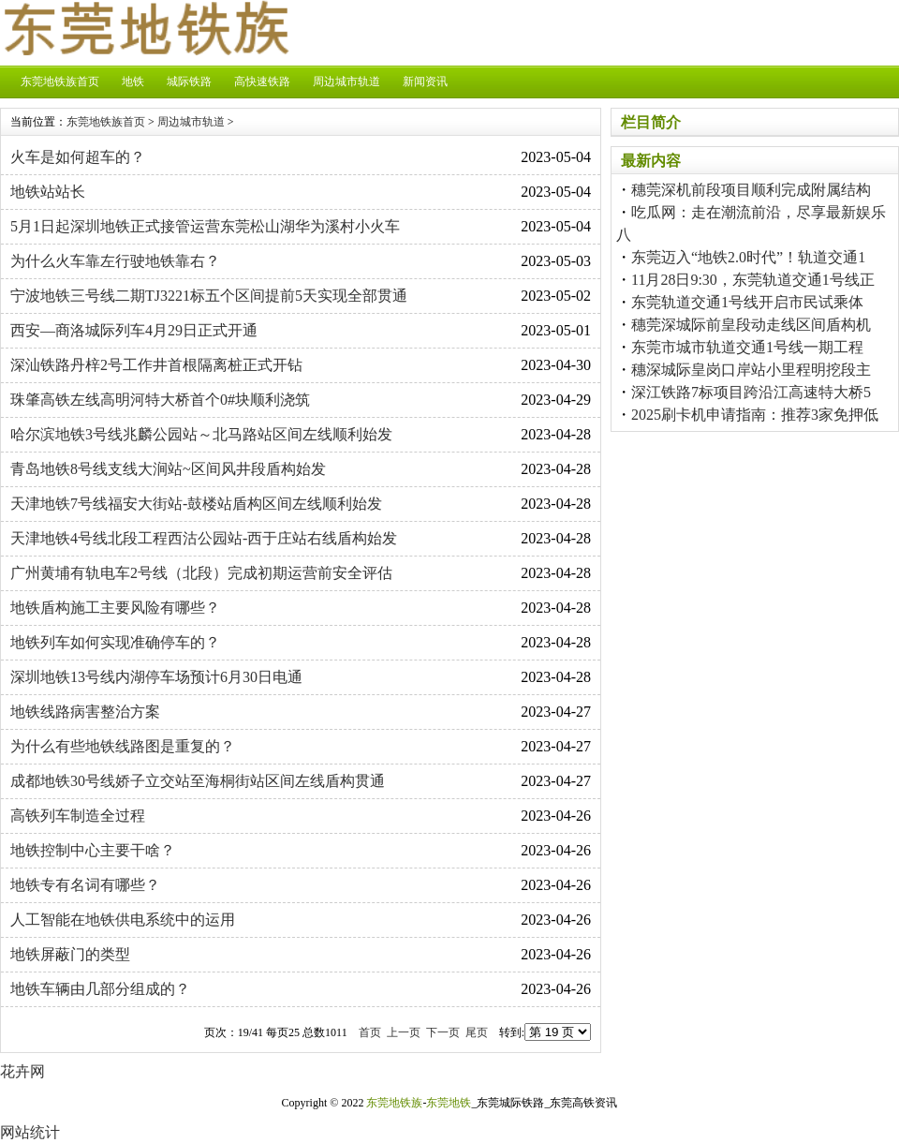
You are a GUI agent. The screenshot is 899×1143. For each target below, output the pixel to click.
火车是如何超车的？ (77, 157)
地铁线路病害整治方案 (85, 712)
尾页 (476, 1032)
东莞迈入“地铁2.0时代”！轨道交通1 (748, 257)
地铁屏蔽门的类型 (70, 954)
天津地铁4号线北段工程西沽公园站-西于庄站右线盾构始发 (203, 538)
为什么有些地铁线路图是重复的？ (122, 746)
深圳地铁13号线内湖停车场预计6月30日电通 (156, 677)
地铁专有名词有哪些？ (85, 885)
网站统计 (30, 1132)
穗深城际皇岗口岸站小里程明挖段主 (751, 370)
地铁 (133, 81)
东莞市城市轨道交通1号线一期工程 (747, 347)
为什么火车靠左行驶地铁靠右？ (115, 261)
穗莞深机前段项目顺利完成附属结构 (751, 190)
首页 (370, 1032)
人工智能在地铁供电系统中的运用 (122, 920)
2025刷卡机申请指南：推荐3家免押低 (754, 415)
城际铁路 (189, 81)
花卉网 (22, 1071)
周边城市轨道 (346, 81)
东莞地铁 (448, 1102)
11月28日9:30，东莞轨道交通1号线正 (753, 280)
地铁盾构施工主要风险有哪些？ (115, 608)
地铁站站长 (47, 192)
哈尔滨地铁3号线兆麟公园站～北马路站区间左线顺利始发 (201, 434)
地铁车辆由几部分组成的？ (100, 989)
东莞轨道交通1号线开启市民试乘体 (747, 302)
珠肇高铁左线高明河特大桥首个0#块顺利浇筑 (160, 400)
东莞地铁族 (394, 1102)
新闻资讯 (425, 81)
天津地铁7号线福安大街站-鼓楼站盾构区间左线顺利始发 (196, 504)
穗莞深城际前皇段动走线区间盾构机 (751, 325)
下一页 (443, 1032)
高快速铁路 (262, 81)
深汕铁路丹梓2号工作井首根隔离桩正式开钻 (156, 365)
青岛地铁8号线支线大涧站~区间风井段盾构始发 (168, 469)
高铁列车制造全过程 (77, 816)
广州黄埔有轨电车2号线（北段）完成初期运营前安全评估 (201, 573)
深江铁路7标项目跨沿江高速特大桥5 (751, 392)
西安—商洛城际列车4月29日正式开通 (134, 330)
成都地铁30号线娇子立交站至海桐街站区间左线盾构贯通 (197, 781)
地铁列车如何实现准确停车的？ (115, 642)
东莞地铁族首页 (60, 81)
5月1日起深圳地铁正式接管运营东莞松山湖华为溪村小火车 (205, 226)
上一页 (403, 1032)
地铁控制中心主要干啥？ (92, 850)
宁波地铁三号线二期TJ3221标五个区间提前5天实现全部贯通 (208, 296)
